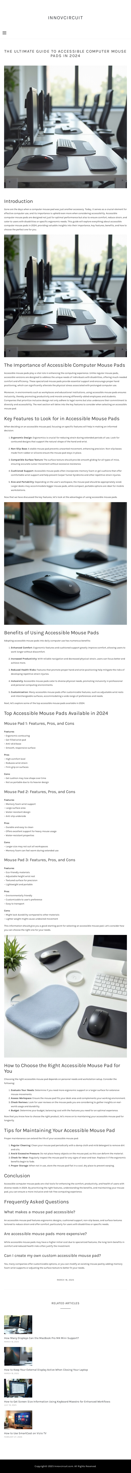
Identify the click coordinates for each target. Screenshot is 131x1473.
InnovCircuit (65, 17)
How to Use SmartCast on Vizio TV (25, 1433)
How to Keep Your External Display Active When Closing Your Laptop (46, 1369)
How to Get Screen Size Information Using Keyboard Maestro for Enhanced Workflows (57, 1401)
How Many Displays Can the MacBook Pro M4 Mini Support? (41, 1338)
